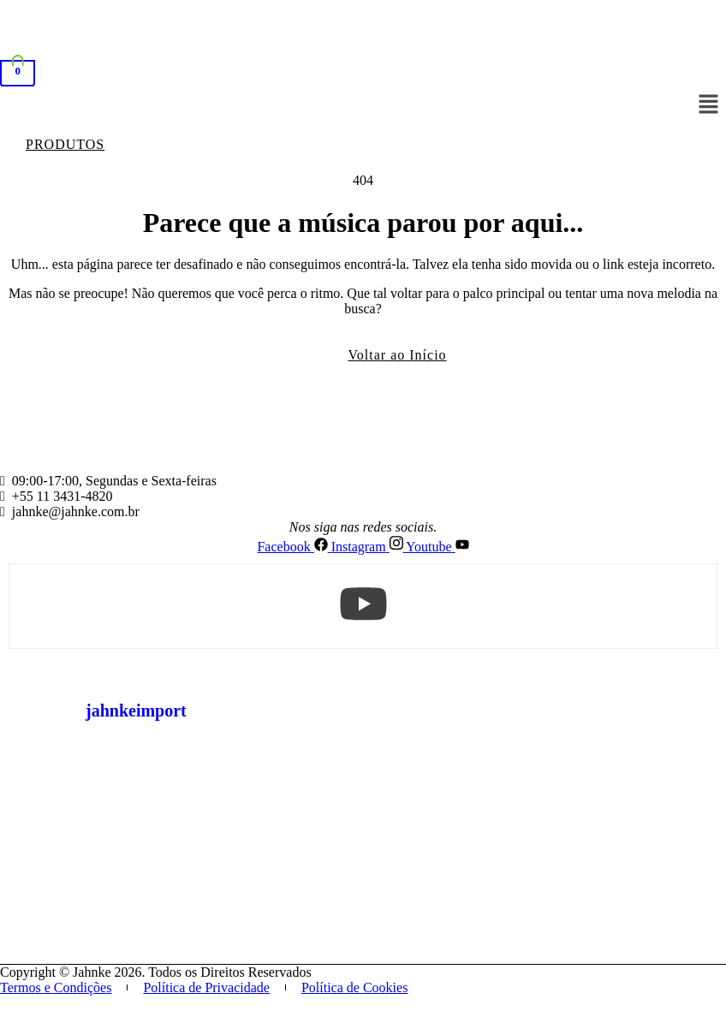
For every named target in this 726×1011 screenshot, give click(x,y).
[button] (709, 105)
